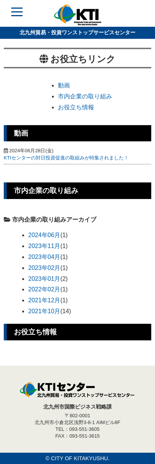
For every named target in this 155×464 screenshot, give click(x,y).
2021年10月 (44, 311)
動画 (64, 85)
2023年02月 (44, 268)
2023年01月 (44, 279)
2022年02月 (44, 289)
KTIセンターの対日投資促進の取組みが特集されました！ (66, 158)
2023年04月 (44, 257)
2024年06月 (44, 235)
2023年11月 (44, 246)
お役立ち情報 (76, 107)
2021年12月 (44, 300)
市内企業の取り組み (85, 96)
